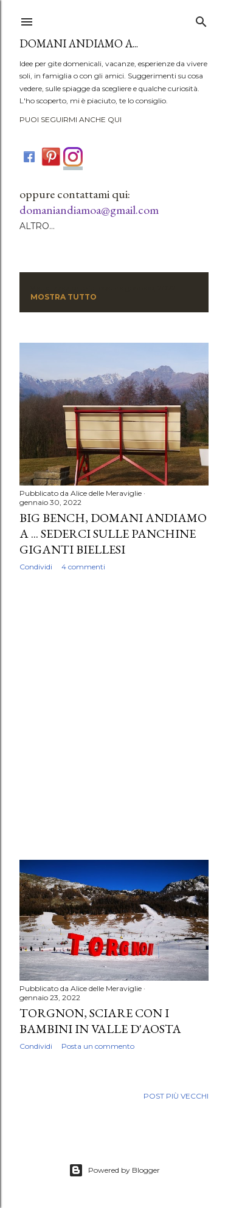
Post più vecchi (176, 1095)
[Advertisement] (114, 715)
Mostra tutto (63, 296)
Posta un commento (97, 1046)
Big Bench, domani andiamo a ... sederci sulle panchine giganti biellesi (113, 533)
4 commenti (83, 566)
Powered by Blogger (114, 1170)
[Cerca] (201, 19)
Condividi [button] (35, 566)
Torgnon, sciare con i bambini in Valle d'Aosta (100, 1021)
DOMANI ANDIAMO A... (78, 43)
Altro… (37, 226)
